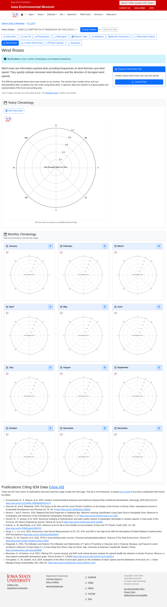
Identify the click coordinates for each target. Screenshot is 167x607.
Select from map (110, 29)
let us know (125, 492)
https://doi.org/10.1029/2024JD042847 (41, 534)
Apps (31, 14)
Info (61, 14)
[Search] (137, 3)
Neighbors (98, 37)
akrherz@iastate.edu (54, 586)
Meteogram (60, 37)
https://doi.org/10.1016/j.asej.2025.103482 (83, 522)
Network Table (79, 37)
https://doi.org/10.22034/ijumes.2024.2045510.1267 (72, 563)
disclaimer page (51, 93)
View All (56, 487)
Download (74, 43)
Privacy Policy (129, 592)
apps (151, 8)
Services (98, 14)
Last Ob (26, 37)
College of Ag (12, 585)
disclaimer (140, 8)
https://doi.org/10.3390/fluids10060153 (23, 528)
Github (89, 588)
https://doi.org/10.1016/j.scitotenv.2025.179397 (27, 541)
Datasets (51, 14)
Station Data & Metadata (13, 23)
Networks (71, 14)
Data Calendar (56, 43)
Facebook (90, 577)
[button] (50, 246)
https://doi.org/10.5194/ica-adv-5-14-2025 (98, 516)
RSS (88, 599)
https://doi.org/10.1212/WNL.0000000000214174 (28, 503)
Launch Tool (139, 82)
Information (9, 37)
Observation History (144, 37)
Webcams (111, 14)
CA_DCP (31, 23)
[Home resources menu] (23, 15)
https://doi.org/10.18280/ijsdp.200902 (73, 509)
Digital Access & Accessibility (136, 595)
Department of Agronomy (17, 588)
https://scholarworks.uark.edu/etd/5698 (24, 550)
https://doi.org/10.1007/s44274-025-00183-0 (93, 556)
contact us (124, 8)
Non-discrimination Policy (134, 589)
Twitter (89, 582)
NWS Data (85, 14)
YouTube (90, 593)
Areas (40, 14)
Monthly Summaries (118, 37)
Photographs (42, 37)
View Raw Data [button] (13, 111)
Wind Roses (10, 43)
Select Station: (8, 29)
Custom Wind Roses (32, 43)
